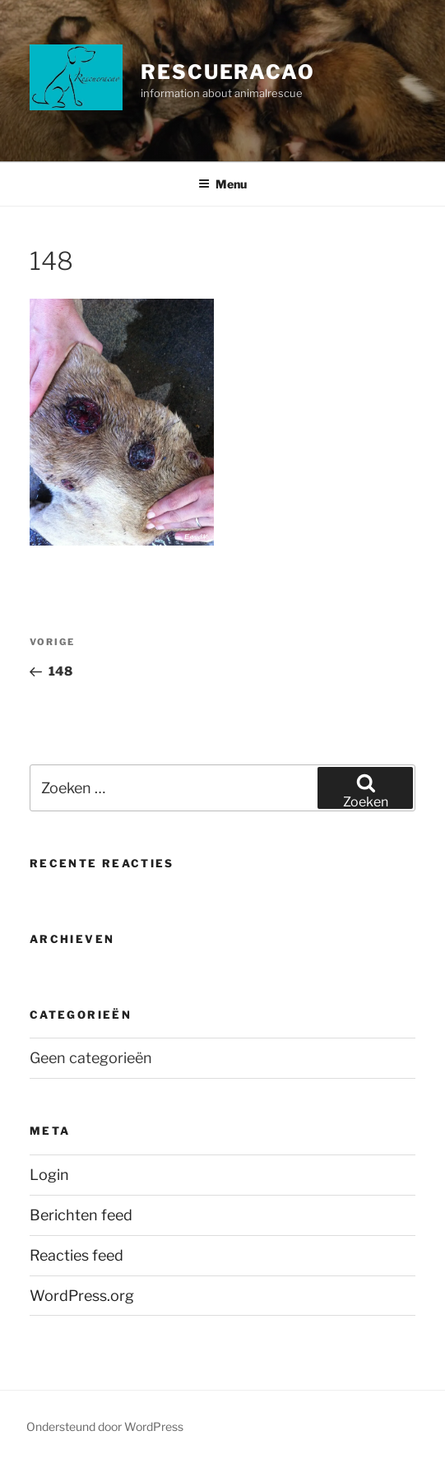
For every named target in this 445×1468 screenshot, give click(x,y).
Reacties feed (76, 1255)
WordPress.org (82, 1295)
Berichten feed (81, 1215)
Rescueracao (228, 72)
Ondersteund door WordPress (104, 1426)
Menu (222, 184)
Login (49, 1174)
